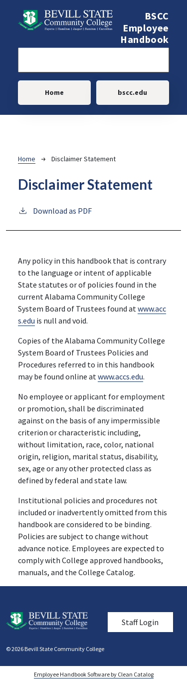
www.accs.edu (120, 376)
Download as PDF (55, 210)
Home (54, 92)
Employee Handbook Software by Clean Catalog (94, 674)
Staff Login (140, 622)
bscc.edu (132, 92)
